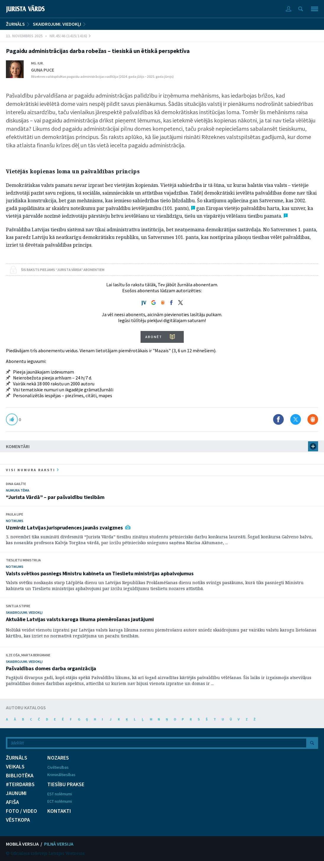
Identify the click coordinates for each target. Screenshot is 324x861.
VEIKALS (15, 767)
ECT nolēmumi (59, 801)
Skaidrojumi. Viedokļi (57, 24)
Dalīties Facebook (278, 419)
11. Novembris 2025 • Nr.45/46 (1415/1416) (48, 35)
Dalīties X (295, 419)
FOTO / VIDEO (21, 811)
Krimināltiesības (61, 774)
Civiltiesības (58, 767)
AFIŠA (12, 802)
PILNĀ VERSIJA (58, 844)
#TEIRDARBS (20, 784)
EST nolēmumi (59, 794)
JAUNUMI (16, 793)
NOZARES (58, 758)
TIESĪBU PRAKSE (65, 784)
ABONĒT (153, 337)
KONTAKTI (59, 811)
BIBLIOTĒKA (19, 775)
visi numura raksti (32, 470)
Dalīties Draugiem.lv (312, 419)
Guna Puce (42, 70)
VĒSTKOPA (18, 820)
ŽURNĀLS (15, 24)
